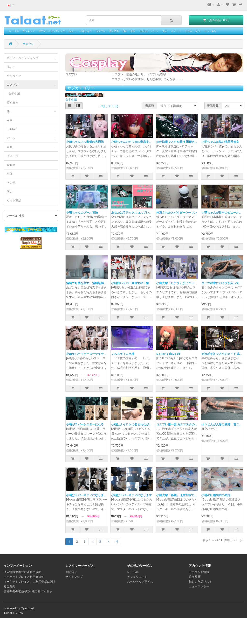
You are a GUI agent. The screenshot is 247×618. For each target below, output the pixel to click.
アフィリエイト (137, 577)
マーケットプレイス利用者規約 (24, 577)
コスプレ (100, 31)
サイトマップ (74, 577)
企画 (164, 31)
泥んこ (72, 31)
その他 (188, 31)
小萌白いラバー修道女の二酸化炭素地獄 (137, 283)
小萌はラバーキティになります (131, 495)
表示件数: (213, 106)
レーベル (14, 31)
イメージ (176, 31)
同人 (198, 31)
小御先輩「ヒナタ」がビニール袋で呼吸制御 (185, 283)
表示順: (150, 106)
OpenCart (27, 608)
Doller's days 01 (168, 354)
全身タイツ (86, 31)
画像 (10, 174)
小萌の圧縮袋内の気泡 (215, 495)
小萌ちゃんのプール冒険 (82, 212)
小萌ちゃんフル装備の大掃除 (85, 142)
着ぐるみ (114, 31)
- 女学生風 (13, 93)
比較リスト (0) (108, 106)
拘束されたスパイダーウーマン (176, 212)
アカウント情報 (199, 572)
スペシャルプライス (140, 581)
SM (124, 31)
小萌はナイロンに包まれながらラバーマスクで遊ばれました (150, 424)
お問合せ (71, 572)
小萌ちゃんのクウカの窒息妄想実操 (134, 142)
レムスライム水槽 (122, 354)
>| (116, 542)
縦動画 (11, 165)
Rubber (143, 31)
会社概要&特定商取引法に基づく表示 (28, 591)
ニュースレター (199, 586)
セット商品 (210, 31)
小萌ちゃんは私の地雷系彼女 (220, 142)
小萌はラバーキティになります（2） (90, 495)
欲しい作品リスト (200, 581)
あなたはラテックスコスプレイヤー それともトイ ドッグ (148, 212)
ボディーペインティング (51, 31)
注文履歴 (194, 577)
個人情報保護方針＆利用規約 (22, 572)
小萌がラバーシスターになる (85, 424)
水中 (132, 31)
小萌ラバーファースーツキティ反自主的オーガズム (99, 354)
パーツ (154, 31)
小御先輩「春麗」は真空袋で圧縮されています (186, 495)
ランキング (28, 31)
